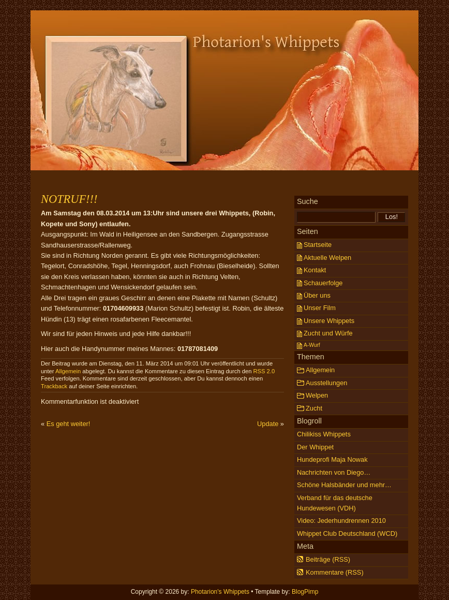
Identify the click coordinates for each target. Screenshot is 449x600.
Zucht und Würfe (328, 333)
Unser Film (320, 308)
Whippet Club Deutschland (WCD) (347, 533)
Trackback (54, 386)
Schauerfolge (323, 283)
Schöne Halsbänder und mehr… (344, 485)
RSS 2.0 (264, 371)
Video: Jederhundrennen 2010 (341, 520)
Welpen (317, 395)
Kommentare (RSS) (335, 572)
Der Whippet (315, 447)
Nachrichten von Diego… (333, 472)
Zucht (314, 408)
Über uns (317, 295)
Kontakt (315, 270)
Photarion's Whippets (224, 57)
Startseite (318, 244)
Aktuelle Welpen (327, 257)
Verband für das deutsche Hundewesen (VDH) (334, 503)
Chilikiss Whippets (324, 434)
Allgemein (68, 371)
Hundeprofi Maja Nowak (332, 459)
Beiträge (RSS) (328, 559)
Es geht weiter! (69, 424)
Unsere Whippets (329, 321)
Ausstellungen (326, 383)
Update (267, 424)
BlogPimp (305, 591)
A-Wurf (312, 345)
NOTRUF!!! (69, 199)
